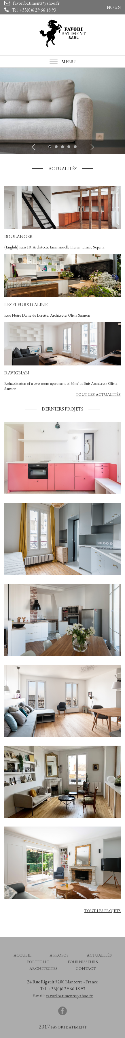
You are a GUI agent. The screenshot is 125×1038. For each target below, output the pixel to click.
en (118, 7)
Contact (86, 968)
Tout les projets (102, 910)
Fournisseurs (83, 961)
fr (109, 7)
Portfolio (38, 961)
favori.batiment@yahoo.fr (69, 996)
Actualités (99, 955)
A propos (59, 955)
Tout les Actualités (98, 394)
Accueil (22, 955)
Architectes (43, 968)
